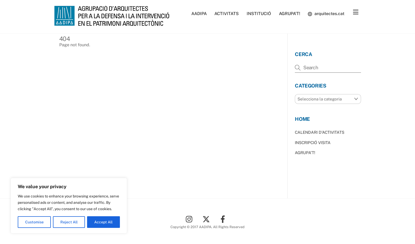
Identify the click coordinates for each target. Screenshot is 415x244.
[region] (69, 205)
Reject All (69, 222)
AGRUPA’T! (289, 13)
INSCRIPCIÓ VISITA (313, 142)
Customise (34, 222)
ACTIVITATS (226, 13)
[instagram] (190, 219)
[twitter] (207, 219)
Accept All (103, 222)
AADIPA (199, 13)
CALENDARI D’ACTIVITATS (319, 132)
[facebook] (223, 219)
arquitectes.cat (326, 13)
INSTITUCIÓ (259, 13)
